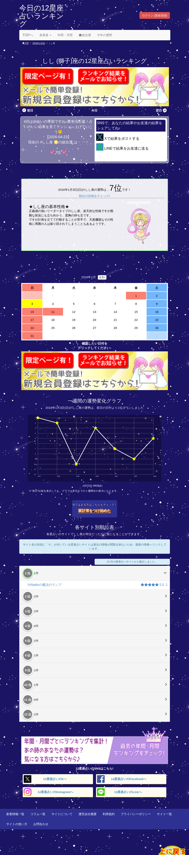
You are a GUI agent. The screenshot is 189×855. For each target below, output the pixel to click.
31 (32, 336)
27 (94, 328)
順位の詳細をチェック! (94, 196)
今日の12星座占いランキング (41, 16)
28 (115, 328)
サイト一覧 (164, 814)
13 (94, 311)
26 (74, 328)
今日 (94, 110)
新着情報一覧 (15, 814)
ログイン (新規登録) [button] (154, 15)
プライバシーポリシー (136, 814)
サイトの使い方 (16, 824)
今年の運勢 (104, 35)
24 (32, 328)
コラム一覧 (37, 814)
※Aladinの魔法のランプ (44, 584)
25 (53, 328)
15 (136, 311)
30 (156, 328)
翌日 (162, 110)
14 (115, 311)
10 (32, 311)
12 (74, 311)
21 (115, 320)
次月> (102, 277)
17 (32, 320)
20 (94, 320)
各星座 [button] (45, 35)
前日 (27, 110)
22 (136, 320)
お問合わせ (40, 824)
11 (53, 311)
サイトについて (62, 814)
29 (136, 328)
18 (53, 320)
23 (156, 320)
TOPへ (28, 35)
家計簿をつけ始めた (94, 511)
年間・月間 (65, 35)
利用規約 (109, 814)
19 (74, 320)
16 (156, 311)
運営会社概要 (88, 814)
